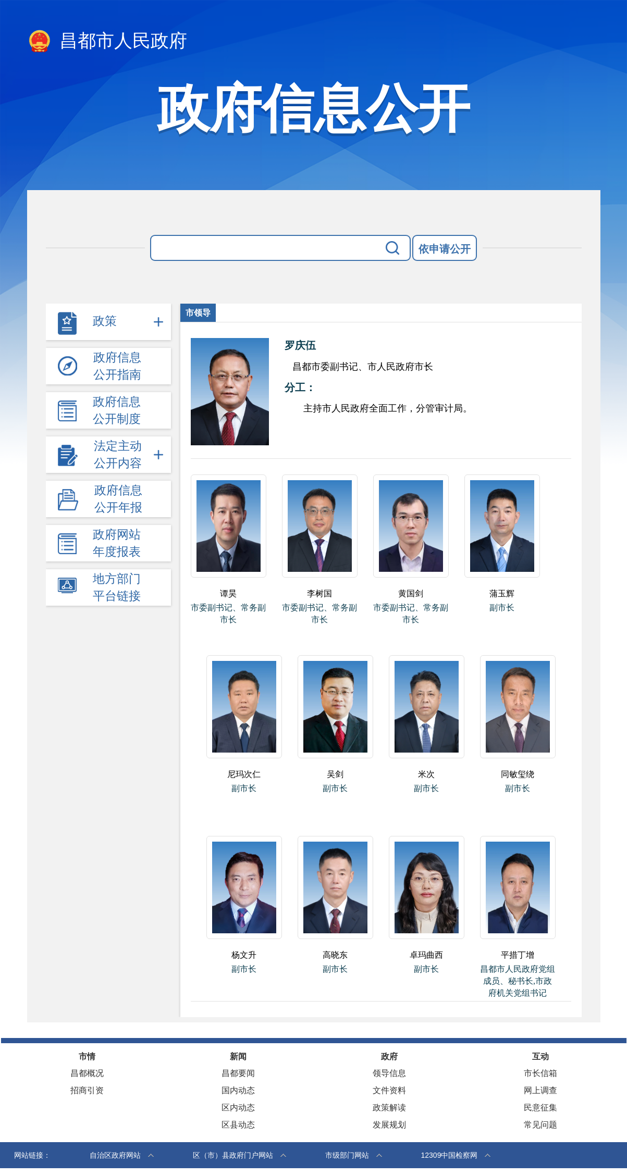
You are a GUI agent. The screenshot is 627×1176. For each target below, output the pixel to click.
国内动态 (238, 1090)
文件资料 (389, 1090)
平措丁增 (517, 954)
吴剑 (335, 774)
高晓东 (335, 954)
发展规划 (389, 1124)
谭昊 (228, 593)
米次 (426, 774)
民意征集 (540, 1107)
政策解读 (389, 1107)
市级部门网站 (347, 1155)
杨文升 (243, 954)
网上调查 (540, 1090)
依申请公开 (445, 249)
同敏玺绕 (517, 774)
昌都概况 (87, 1073)
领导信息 (389, 1073)
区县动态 (238, 1124)
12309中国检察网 (449, 1155)
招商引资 (87, 1090)
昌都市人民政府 (107, 41)
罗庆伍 (300, 345)
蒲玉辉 (501, 593)
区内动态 (238, 1107)
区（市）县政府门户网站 (233, 1155)
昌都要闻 (238, 1073)
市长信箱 (540, 1073)
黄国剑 (410, 593)
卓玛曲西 (426, 954)
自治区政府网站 (115, 1155)
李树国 (319, 593)
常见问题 (540, 1124)
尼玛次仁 (244, 774)
